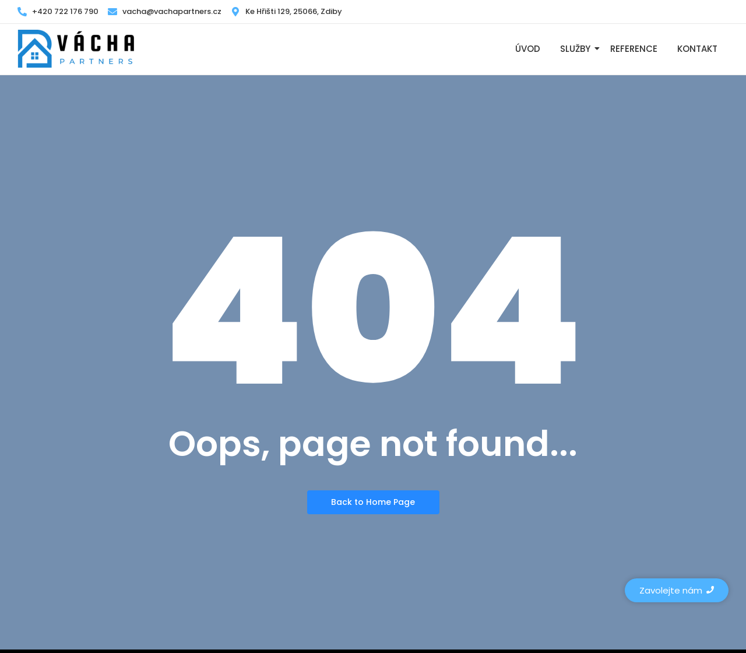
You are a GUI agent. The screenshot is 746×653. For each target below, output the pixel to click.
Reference (633, 49)
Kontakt (697, 49)
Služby (577, 49)
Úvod (527, 49)
